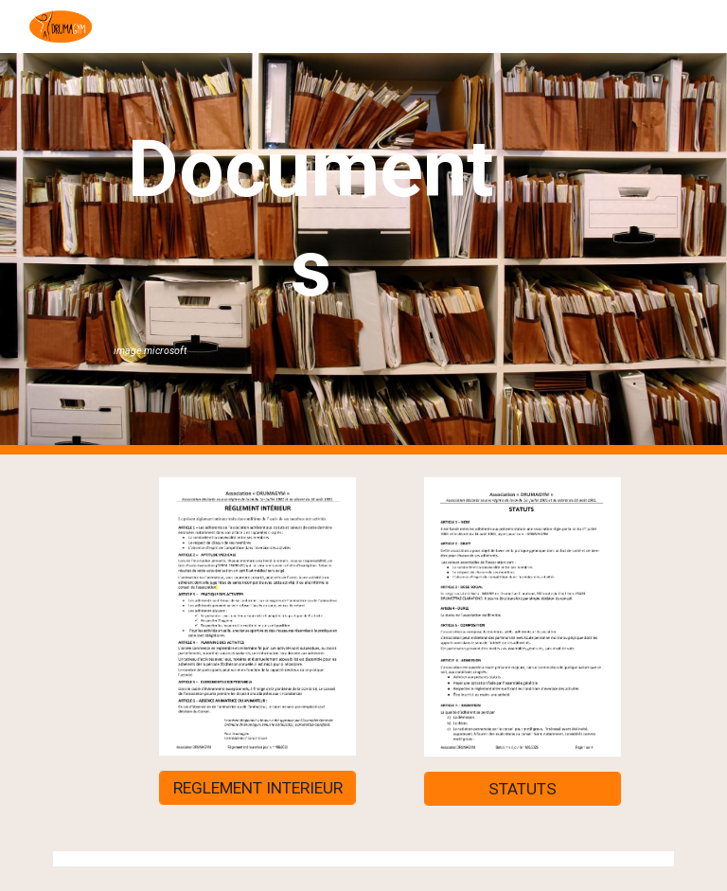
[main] (310, 240)
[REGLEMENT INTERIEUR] (257, 787)
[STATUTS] (522, 789)
